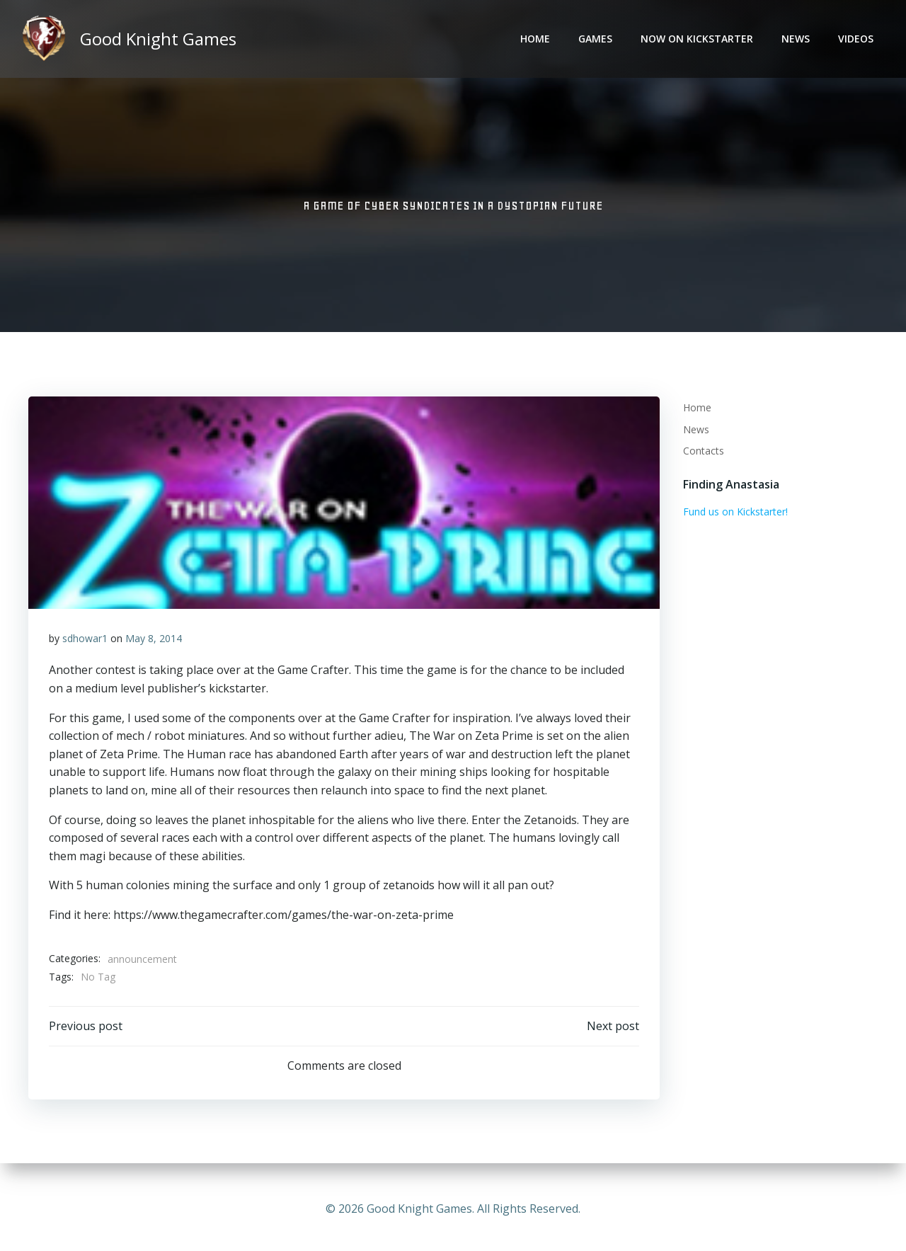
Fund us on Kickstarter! (734, 512)
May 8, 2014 (153, 640)
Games (597, 39)
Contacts (702, 451)
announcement (142, 961)
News (797, 39)
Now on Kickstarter (698, 39)
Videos (857, 39)
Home (536, 39)
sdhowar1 (85, 640)
